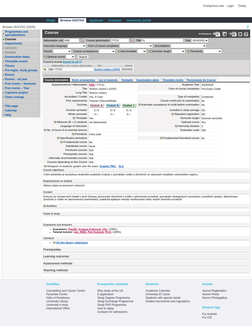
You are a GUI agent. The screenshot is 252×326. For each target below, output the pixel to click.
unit (53, 40)
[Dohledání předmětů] (131, 40)
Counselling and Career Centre (65, 290)
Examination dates (17, 57)
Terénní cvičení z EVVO (107, 69)
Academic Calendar (158, 290)
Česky (242, 6)
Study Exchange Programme (115, 301)
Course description (56, 80)
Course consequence (86, 51)
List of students (108, 80)
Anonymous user (214, 6)
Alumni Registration (214, 290)
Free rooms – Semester (20, 83)
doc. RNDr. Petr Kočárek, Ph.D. (93, 232)
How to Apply (105, 308)
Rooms (10, 74)
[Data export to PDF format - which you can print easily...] (216, 34)
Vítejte (50, 20)
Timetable (127, 80)
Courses (10, 39)
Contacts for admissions (112, 312)
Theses (10, 65)
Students (10, 52)
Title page (11, 106)
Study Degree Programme (113, 297)
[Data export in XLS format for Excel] (225, 34)
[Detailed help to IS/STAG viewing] (246, 34)
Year (187, 40)
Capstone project (16, 92)
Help (8, 115)
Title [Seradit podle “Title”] (99, 65)
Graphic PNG (108, 166)
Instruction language (55, 45)
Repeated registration (186, 114)
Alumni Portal (210, 294)
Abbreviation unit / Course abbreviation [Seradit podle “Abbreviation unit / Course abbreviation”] (72, 65)
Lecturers (11, 48)
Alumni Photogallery (214, 297)
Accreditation (162, 45)
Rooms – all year (16, 79)
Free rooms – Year (17, 88)
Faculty (48, 51)
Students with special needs (163, 297)
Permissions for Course (201, 80)
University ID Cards (158, 294)
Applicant (96, 20)
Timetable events (16, 61)
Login (230, 6)
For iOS (207, 317)
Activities (52, 205)
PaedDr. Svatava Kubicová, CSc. (88, 229)
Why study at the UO (110, 290)
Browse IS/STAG (72, 20)
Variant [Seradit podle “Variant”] (128, 65)
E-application (105, 294)
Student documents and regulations (168, 301)
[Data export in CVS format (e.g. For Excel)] (233, 34)
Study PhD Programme (111, 304)
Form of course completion (103, 45)
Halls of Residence (58, 297)
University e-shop (57, 304)
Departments (13, 43)
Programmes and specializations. (16, 33)
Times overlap (14, 97)
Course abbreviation (97, 40)
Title (138, 40)
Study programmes (83, 80)
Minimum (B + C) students (72, 122)
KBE (92, 84)
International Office (58, 308)
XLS (121, 166)
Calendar (11, 110)
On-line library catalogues (72, 242)
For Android (209, 314)
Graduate (115, 20)
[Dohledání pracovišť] (82, 40)
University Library (57, 301)
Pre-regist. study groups (21, 70)
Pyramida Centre (56, 294)
